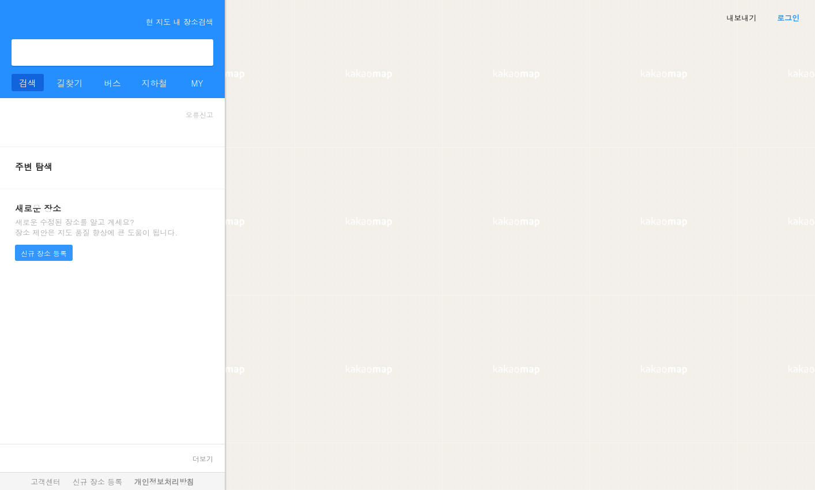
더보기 (203, 458)
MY (197, 83)
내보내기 (742, 17)
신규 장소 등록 (44, 253)
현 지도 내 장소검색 (174, 21)
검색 (200, 52)
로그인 (788, 17)
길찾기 (70, 83)
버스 (112, 83)
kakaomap (59, 20)
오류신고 (199, 114)
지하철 (155, 83)
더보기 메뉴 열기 (16, 19)
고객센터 (46, 481)
